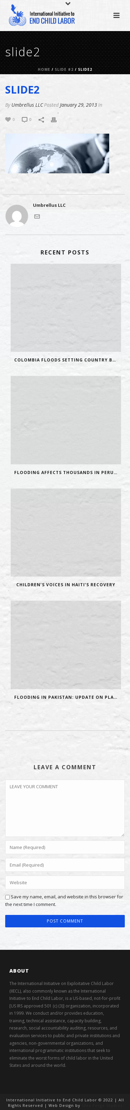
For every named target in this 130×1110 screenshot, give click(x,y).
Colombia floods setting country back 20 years (67, 360)
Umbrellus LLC (27, 105)
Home (44, 69)
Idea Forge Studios (102, 1105)
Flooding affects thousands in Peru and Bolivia (67, 472)
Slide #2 (64, 69)
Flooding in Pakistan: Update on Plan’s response (67, 697)
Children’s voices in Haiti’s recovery (65, 585)
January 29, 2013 (78, 105)
